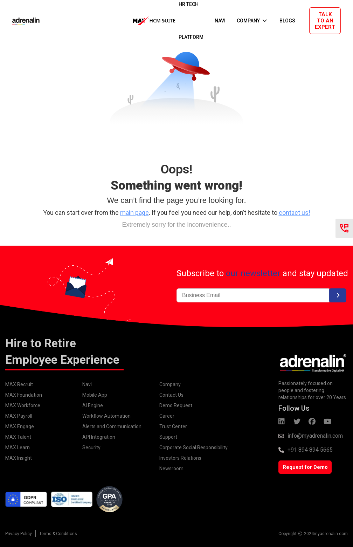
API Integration (98, 437)
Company (170, 384)
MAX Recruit (19, 384)
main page (134, 212)
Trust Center (173, 426)
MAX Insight (18, 458)
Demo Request (175, 405)
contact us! (294, 212)
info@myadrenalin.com (315, 435)
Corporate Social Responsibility (193, 447)
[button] (150, 20)
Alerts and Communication (111, 426)
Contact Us (171, 395)
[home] (19, 20)
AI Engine (92, 405)
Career (166, 416)
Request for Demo (305, 467)
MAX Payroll (18, 416)
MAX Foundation (23, 395)
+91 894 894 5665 (310, 449)
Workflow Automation (106, 416)
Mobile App (94, 395)
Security (91, 447)
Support (168, 437)
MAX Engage (19, 426)
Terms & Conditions (58, 533)
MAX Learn (17, 447)
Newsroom (171, 468)
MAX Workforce (22, 405)
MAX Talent (18, 437)
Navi (87, 384)
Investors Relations (180, 458)
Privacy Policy (18, 533)
